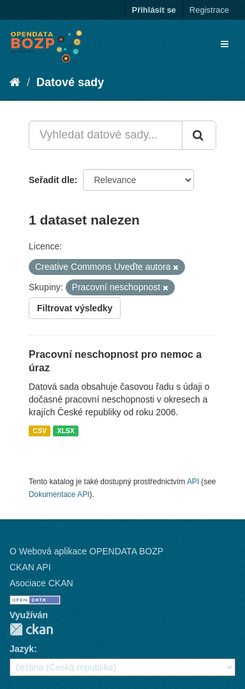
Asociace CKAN (41, 583)
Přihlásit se (153, 10)
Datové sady (70, 82)
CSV (40, 430)
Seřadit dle (52, 180)
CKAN (31, 629)
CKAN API (30, 567)
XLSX (65, 430)
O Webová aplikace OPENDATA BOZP (86, 551)
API (193, 481)
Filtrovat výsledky (74, 308)
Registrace (209, 10)
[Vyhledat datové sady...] (105, 135)
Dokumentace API (59, 494)
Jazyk (22, 649)
